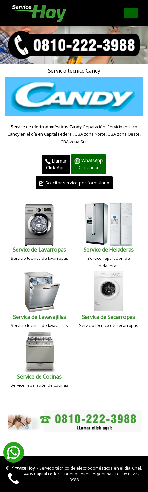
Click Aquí (55, 164)
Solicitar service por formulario (74, 183)
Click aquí (88, 164)
